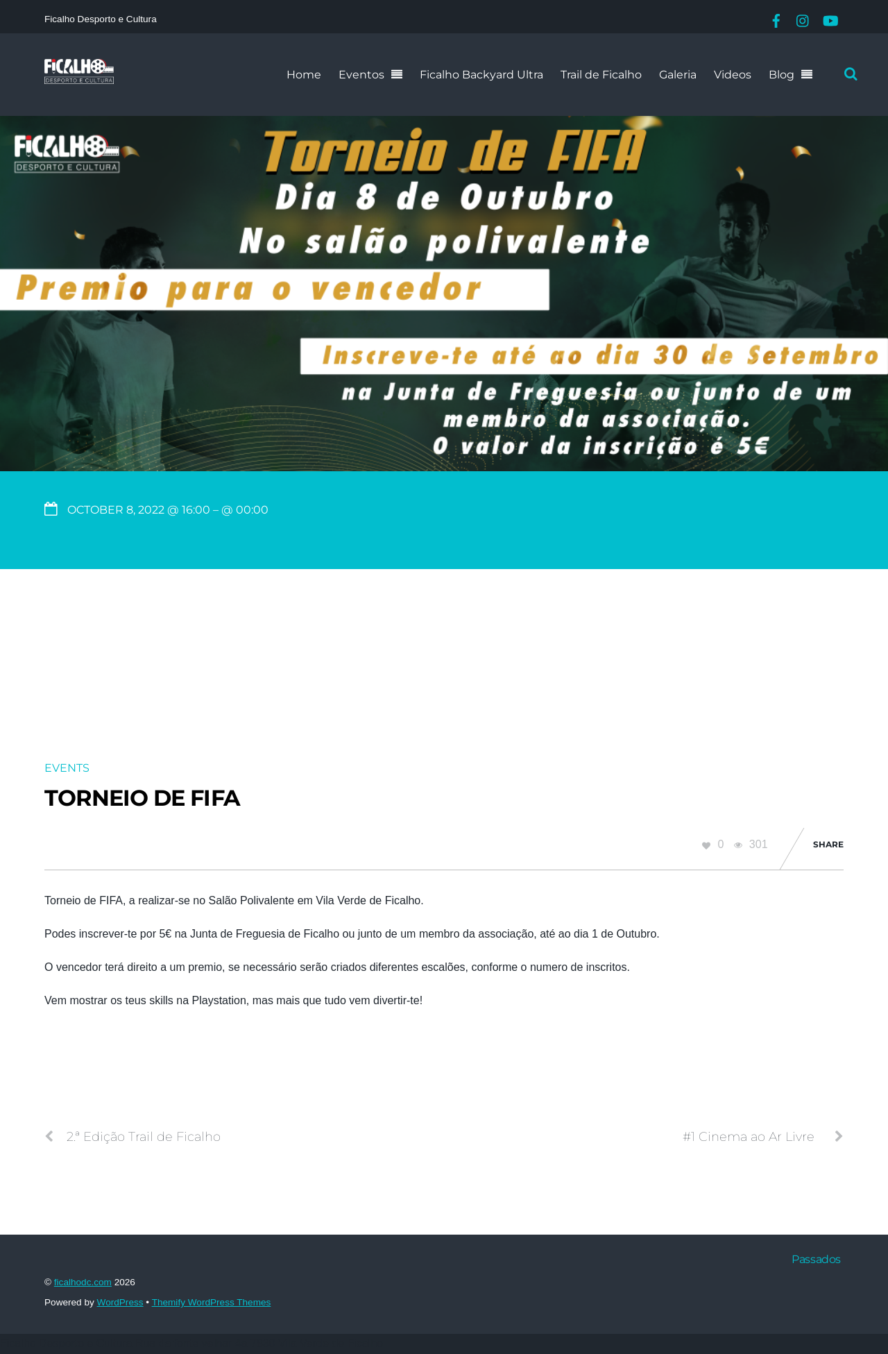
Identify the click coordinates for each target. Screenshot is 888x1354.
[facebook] (776, 19)
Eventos (361, 74)
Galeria (678, 74)
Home (304, 74)
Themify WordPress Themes (211, 1302)
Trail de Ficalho (601, 74)
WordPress (120, 1302)
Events (66, 768)
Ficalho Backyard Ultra (481, 74)
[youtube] (829, 19)
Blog (781, 74)
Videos (732, 74)
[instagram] (803, 19)
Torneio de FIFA (142, 797)
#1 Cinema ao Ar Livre (763, 1136)
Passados (816, 1259)
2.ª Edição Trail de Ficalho (132, 1136)
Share (828, 844)
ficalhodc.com (83, 1282)
